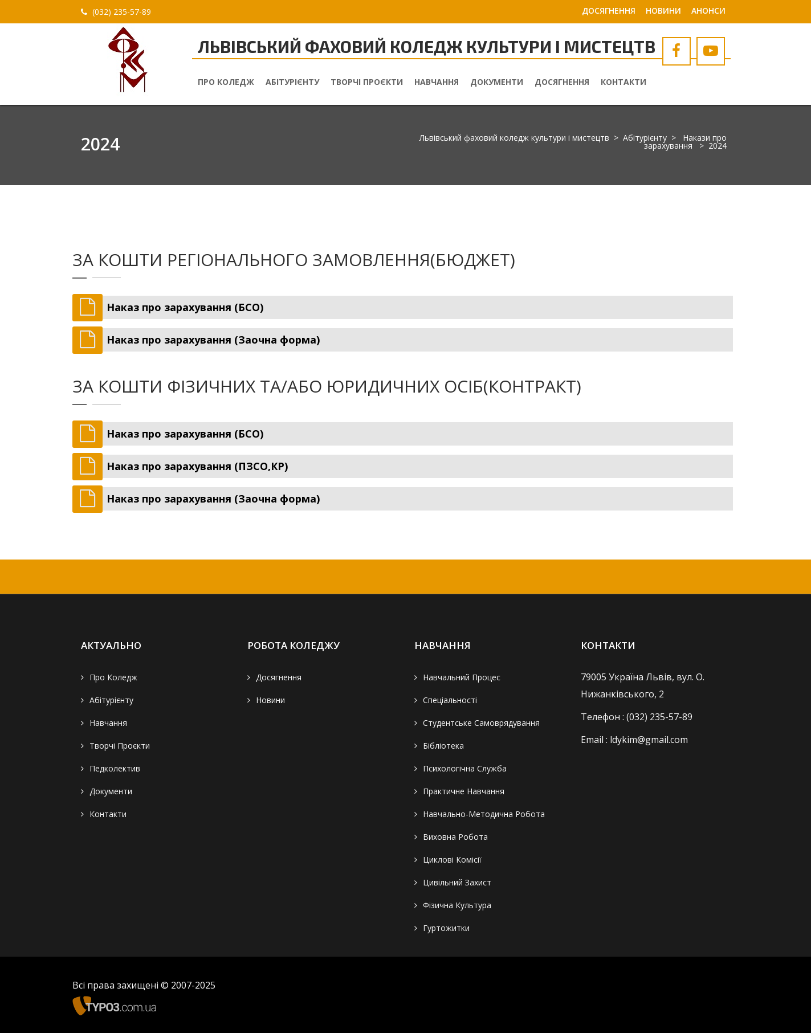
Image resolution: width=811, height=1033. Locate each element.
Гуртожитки (446, 927)
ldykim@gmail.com (649, 739)
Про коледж (226, 81)
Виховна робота (455, 836)
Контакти (623, 81)
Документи (496, 81)
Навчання (436, 81)
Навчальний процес (461, 677)
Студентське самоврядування (481, 722)
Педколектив (114, 768)
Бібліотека (443, 745)
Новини (663, 10)
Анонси (708, 10)
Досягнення (608, 10)
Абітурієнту (292, 81)
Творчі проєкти (367, 81)
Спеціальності (450, 700)
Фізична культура (457, 905)
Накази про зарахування (685, 141)
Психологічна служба (465, 768)
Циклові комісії (452, 859)
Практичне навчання (463, 791)
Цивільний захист (457, 882)
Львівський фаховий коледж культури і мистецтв (514, 137)
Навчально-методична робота (484, 814)
